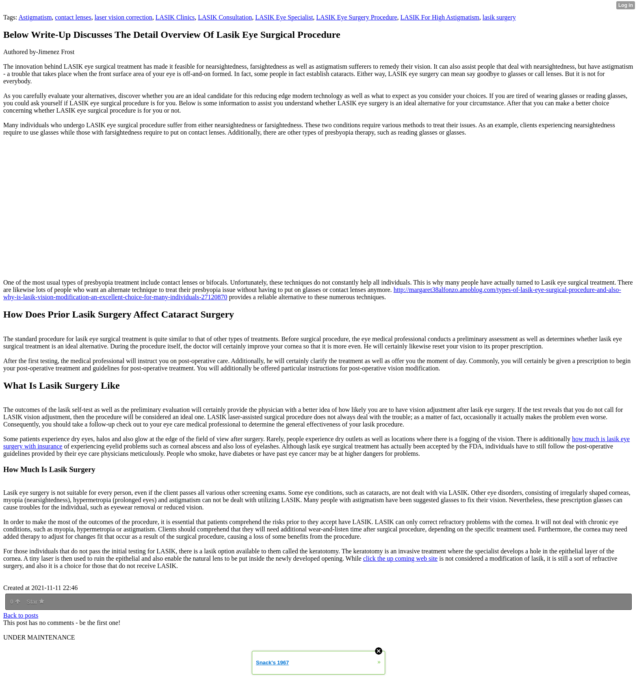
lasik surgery (499, 17)
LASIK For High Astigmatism (440, 17)
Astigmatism (35, 17)
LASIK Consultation (225, 17)
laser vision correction (123, 17)
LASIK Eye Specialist (284, 17)
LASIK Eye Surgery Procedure (356, 17)
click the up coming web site (400, 558)
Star (35, 601)
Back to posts (20, 615)
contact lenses (73, 17)
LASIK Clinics (175, 17)
